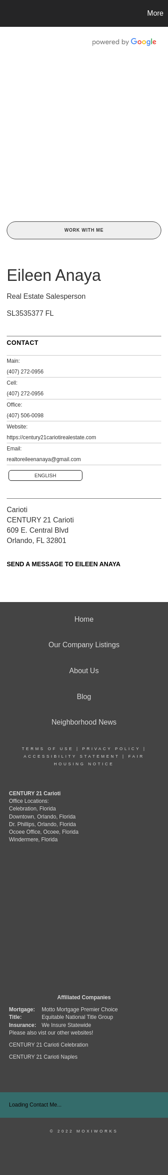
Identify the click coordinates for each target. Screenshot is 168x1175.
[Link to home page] (8, 13)
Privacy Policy (111, 749)
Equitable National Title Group (77, 1017)
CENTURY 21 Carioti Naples (43, 1057)
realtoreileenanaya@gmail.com (44, 459)
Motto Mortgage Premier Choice (80, 1009)
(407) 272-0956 (25, 372)
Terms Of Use (48, 749)
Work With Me (84, 230)
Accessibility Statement (72, 756)
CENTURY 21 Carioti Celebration (48, 1045)
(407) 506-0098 (25, 415)
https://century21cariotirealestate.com (51, 437)
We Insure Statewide (66, 1025)
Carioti (17, 509)
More (155, 13)
